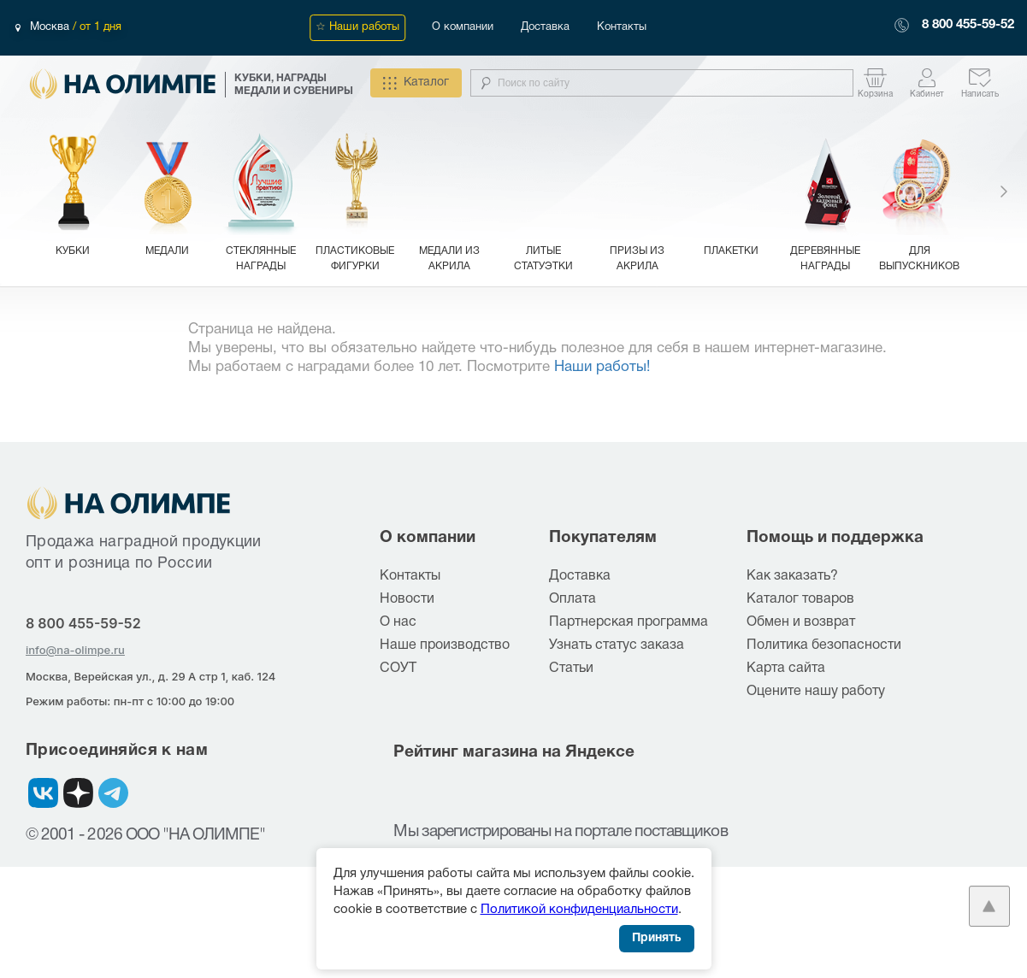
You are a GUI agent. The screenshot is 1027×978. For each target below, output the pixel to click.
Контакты (621, 27)
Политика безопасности (824, 645)
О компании (462, 27)
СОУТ (398, 669)
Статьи (571, 669)
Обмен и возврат (801, 622)
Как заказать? (792, 576)
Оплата (572, 599)
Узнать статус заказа (616, 645)
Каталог (416, 83)
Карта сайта (786, 669)
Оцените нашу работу (816, 692)
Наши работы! (602, 367)
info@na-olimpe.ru (75, 650)
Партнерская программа (628, 622)
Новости (407, 599)
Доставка (545, 27)
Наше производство (445, 645)
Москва (51, 27)
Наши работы (364, 27)
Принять (657, 938)
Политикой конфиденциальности (579, 910)
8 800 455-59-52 (968, 25)
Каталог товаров (800, 599)
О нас (398, 622)
